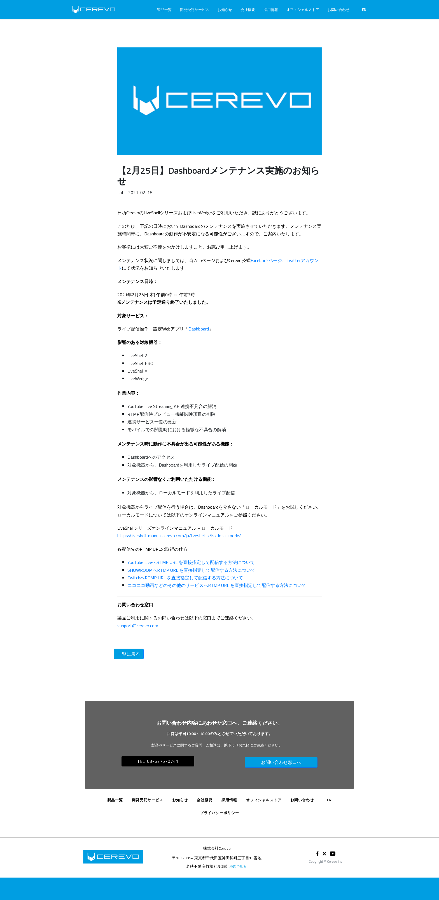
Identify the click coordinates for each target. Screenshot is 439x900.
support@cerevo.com (137, 625)
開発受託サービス (194, 9)
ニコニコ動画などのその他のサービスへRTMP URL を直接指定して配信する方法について (216, 585)
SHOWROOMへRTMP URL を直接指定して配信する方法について (191, 570)
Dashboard (198, 328)
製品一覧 (164, 9)
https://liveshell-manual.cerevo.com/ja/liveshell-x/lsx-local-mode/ (179, 535)
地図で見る (238, 866)
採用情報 (270, 9)
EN (364, 9)
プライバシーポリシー (219, 813)
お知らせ (225, 9)
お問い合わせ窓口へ (281, 762)
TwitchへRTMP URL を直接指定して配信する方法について (185, 577)
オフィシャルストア (302, 9)
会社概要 (247, 9)
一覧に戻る (129, 654)
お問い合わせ (338, 9)
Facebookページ (266, 260)
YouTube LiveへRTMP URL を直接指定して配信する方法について (191, 562)
